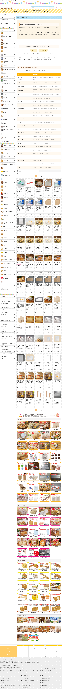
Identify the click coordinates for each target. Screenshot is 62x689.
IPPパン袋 (20, 77)
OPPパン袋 (20, 79)
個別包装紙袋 (20, 90)
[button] (57, 11)
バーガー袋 (20, 101)
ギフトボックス (21, 160)
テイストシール (21, 132)
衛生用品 (19, 163)
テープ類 (19, 122)
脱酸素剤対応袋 (21, 108)
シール (19, 129)
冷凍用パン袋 (20, 156)
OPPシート (20, 150)
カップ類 (19, 143)
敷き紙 (19, 115)
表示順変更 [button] (42, 171)
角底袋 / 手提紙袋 (21, 86)
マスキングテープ (21, 125)
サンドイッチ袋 (21, 105)
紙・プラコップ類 (21, 146)
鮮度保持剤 (20, 153)
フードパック (20, 139)
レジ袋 (19, 98)
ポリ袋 (19, 94)
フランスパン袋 (21, 118)
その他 (19, 167)
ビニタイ (19, 136)
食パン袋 (19, 82)
